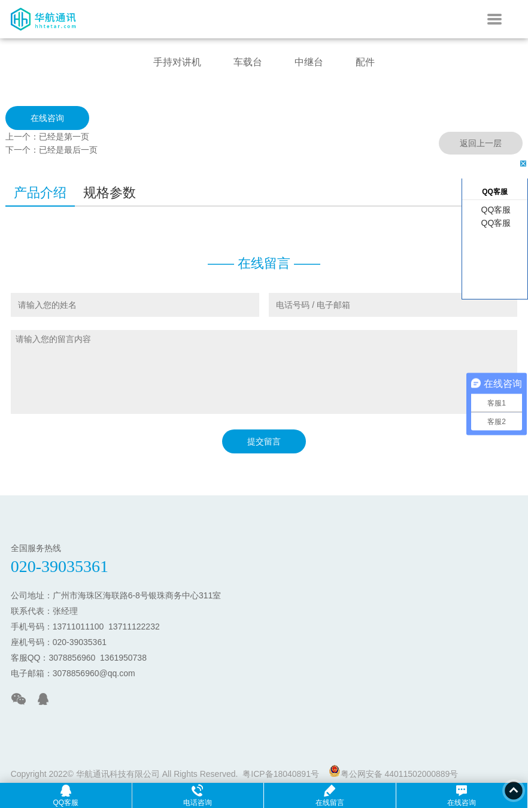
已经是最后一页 (68, 150)
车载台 (247, 62)
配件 (365, 62)
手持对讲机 (177, 62)
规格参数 (109, 192)
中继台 (309, 62)
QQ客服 (495, 209)
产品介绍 (40, 192)
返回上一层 (481, 143)
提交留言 (264, 441)
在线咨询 (47, 118)
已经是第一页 (64, 136)
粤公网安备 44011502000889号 (394, 772)
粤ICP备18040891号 (280, 774)
